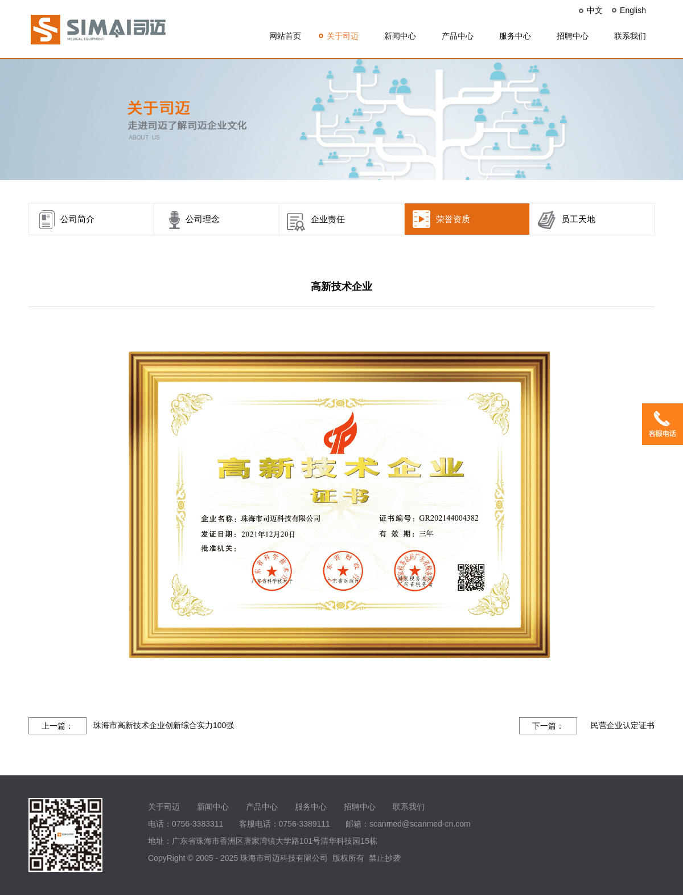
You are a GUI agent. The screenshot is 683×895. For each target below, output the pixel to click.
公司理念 (203, 219)
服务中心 (515, 35)
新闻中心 (400, 35)
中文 (595, 10)
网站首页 (285, 35)
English (633, 10)
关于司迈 (343, 35)
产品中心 (458, 35)
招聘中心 (573, 35)
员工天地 (578, 219)
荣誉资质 (453, 219)
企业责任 (328, 219)
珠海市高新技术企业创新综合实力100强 (163, 725)
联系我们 (630, 35)
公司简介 (77, 219)
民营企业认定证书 (623, 725)
